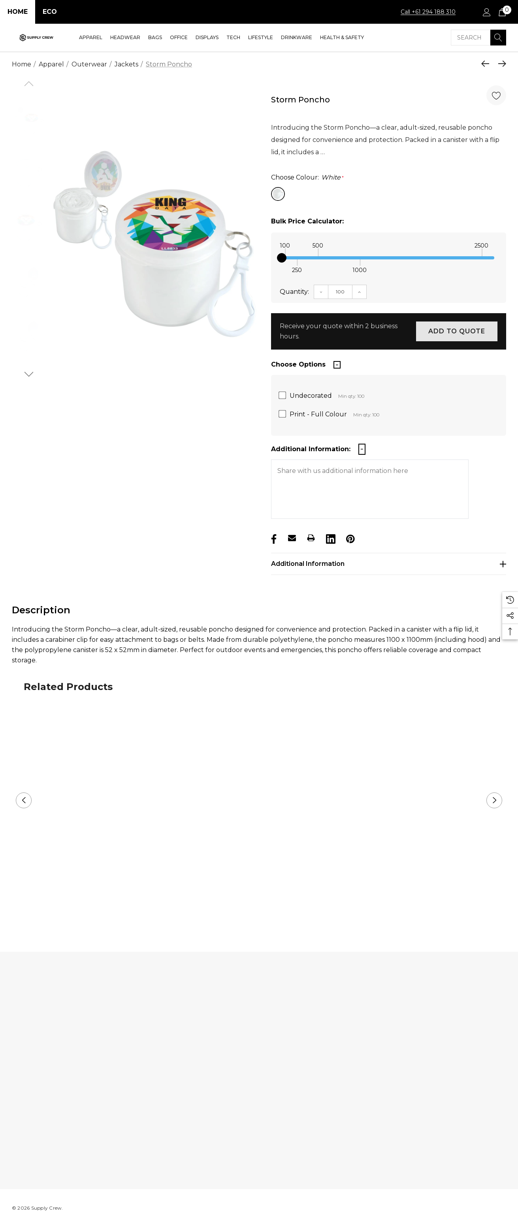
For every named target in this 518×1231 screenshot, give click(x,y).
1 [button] (253, 911)
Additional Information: (310, 449)
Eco (50, 11)
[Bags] (155, 38)
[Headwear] (125, 38)
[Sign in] (486, 12)
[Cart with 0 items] (501, 12)
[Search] (498, 37)
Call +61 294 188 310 (428, 11)
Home (18, 11)
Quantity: (294, 291)
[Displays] (207, 38)
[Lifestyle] (260, 38)
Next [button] (494, 800)
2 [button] (265, 911)
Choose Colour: (307, 177)
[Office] (179, 38)
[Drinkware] (296, 38)
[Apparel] (90, 38)
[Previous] (487, 64)
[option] (154, 236)
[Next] (500, 64)
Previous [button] (24, 800)
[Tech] (233, 38)
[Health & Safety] (342, 38)
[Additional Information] (389, 564)
